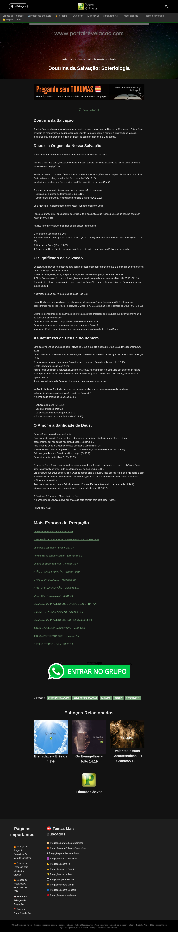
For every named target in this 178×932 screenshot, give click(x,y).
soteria (118, 698)
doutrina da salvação (58, 698)
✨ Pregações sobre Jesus (60, 874)
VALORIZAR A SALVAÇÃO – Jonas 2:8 (53, 596)
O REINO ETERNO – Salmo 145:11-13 (53, 644)
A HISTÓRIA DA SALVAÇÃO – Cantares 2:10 (56, 588)
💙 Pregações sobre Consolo (61, 890)
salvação (105, 698)
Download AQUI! (89, 109)
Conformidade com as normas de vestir (53, 531)
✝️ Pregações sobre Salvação (62, 858)
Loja (19, 19)
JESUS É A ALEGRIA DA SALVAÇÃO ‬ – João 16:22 (59, 628)
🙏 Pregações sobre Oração (61, 869)
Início (64, 59)
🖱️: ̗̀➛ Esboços (18, 6)
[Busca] (166, 6)
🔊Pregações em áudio (39, 16)
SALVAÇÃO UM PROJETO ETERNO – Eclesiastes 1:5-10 (63, 620)
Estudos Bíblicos (76, 59)
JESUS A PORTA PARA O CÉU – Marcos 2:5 (56, 636)
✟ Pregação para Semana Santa (63, 853)
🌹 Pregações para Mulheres (61, 895)
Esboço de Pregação (13, 16)
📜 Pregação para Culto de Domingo (65, 843)
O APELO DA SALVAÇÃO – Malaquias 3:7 (55, 580)
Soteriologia (132, 698)
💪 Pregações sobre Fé (58, 864)
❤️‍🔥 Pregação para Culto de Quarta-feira (66, 848)
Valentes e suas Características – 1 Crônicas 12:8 (127, 756)
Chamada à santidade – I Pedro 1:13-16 (54, 547)
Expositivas (93, 16)
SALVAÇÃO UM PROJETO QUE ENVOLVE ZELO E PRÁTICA (65, 604)
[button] (68, 15)
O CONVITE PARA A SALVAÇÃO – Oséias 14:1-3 (58, 612)
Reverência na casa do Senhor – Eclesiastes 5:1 (58, 555)
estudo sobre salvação (85, 698)
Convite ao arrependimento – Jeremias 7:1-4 (56, 564)
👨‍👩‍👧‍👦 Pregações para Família (60, 879)
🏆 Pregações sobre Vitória (60, 885)
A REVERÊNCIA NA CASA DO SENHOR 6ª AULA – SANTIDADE (66, 539)
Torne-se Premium (154, 16)
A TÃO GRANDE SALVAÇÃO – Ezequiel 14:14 (57, 572)
